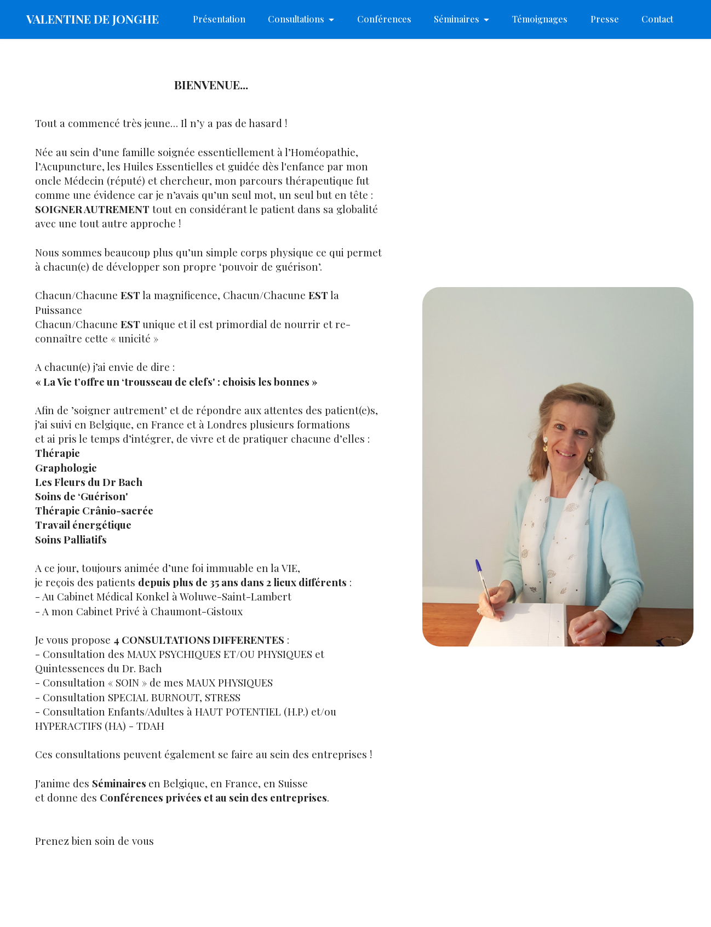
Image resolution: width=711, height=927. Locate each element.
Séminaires (456, 19)
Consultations (296, 19)
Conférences (384, 19)
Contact (657, 19)
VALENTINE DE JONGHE (92, 19)
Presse (604, 19)
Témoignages (539, 19)
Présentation (219, 19)
